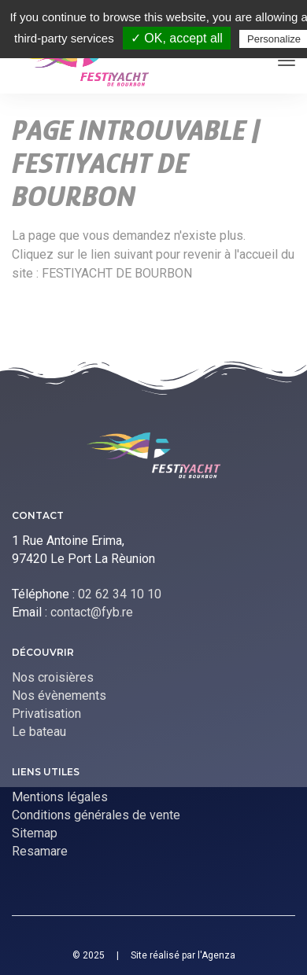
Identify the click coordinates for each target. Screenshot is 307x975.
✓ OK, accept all (177, 38)
